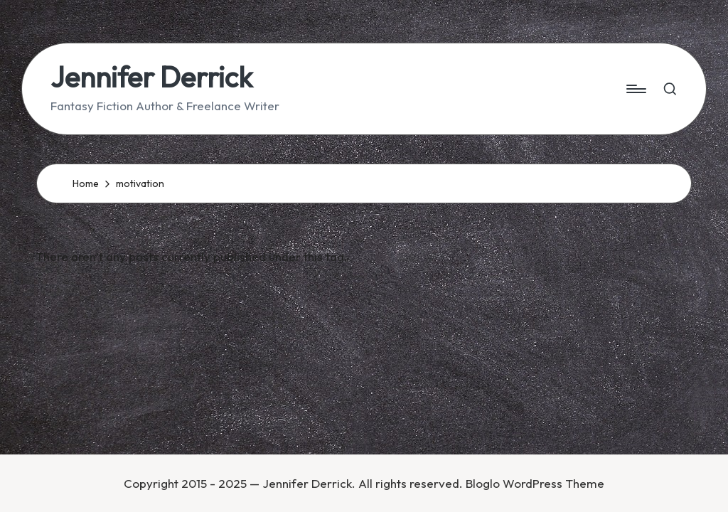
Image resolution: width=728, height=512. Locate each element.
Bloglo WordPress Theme (535, 483)
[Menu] (635, 89)
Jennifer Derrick (151, 76)
